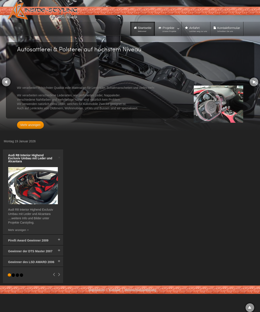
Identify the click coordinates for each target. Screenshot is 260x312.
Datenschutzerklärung (140, 290)
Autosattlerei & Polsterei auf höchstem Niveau (79, 49)
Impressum (97, 290)
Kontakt (114, 290)
